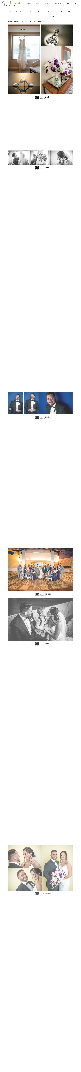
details (47, 3)
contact (76, 3)
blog (67, 3)
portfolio (57, 3)
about (38, 3)
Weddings (53, 17)
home (29, 3)
